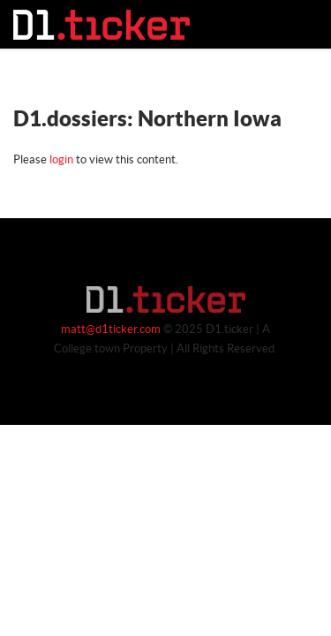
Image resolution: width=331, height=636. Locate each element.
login (61, 160)
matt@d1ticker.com (111, 329)
